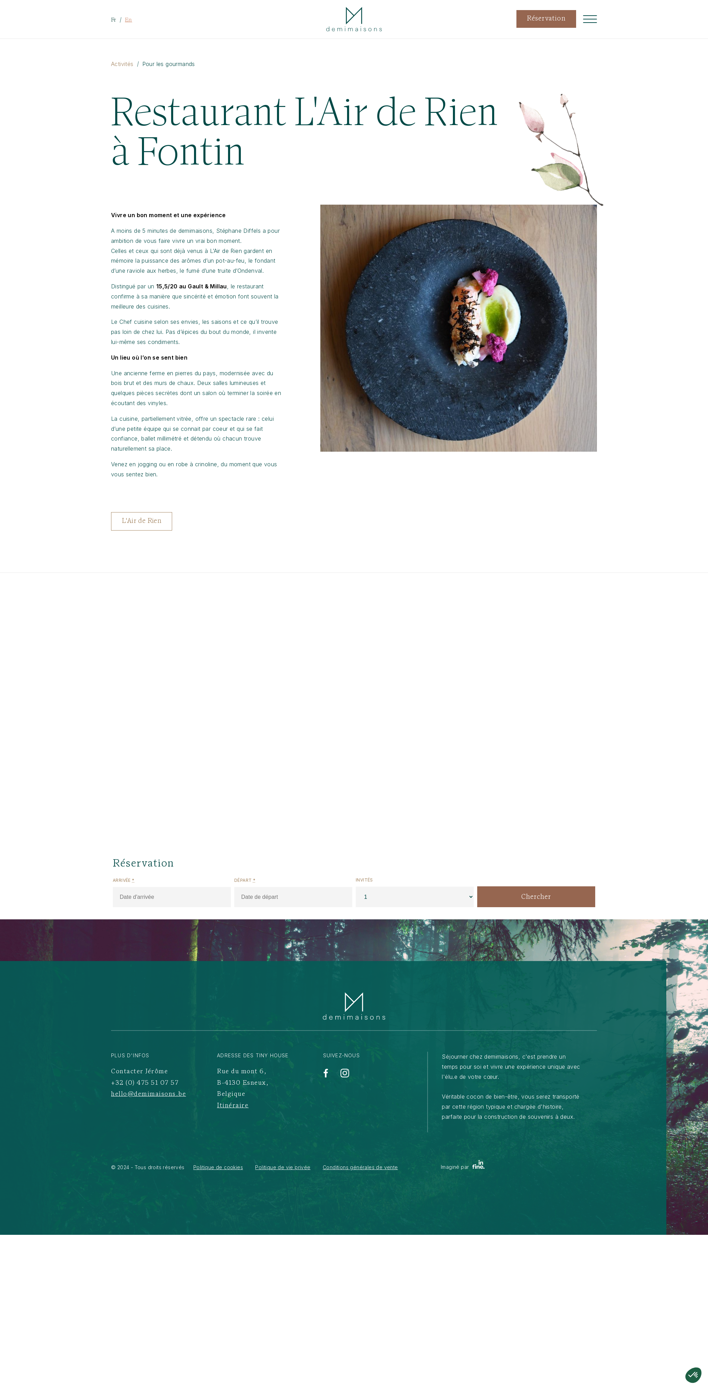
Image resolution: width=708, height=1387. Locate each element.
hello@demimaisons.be (148, 1094)
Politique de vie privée (282, 1167)
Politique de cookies (218, 1167)
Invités (364, 880)
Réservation (546, 19)
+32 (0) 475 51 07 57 (145, 1083)
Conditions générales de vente (360, 1167)
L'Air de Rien (141, 521)
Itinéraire (232, 1105)
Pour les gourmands (168, 63)
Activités (122, 63)
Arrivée (124, 880)
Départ (244, 880)
